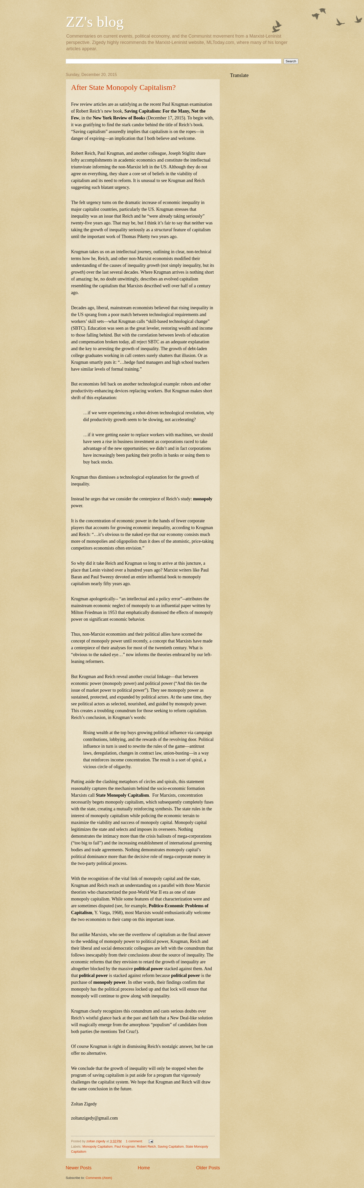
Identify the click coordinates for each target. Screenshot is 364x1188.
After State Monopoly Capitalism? (123, 87)
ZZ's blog (95, 21)
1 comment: (135, 1141)
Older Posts (208, 1167)
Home (144, 1167)
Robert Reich (146, 1146)
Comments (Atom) (99, 1178)
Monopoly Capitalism (97, 1146)
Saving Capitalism (171, 1146)
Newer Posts (79, 1167)
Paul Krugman (125, 1146)
